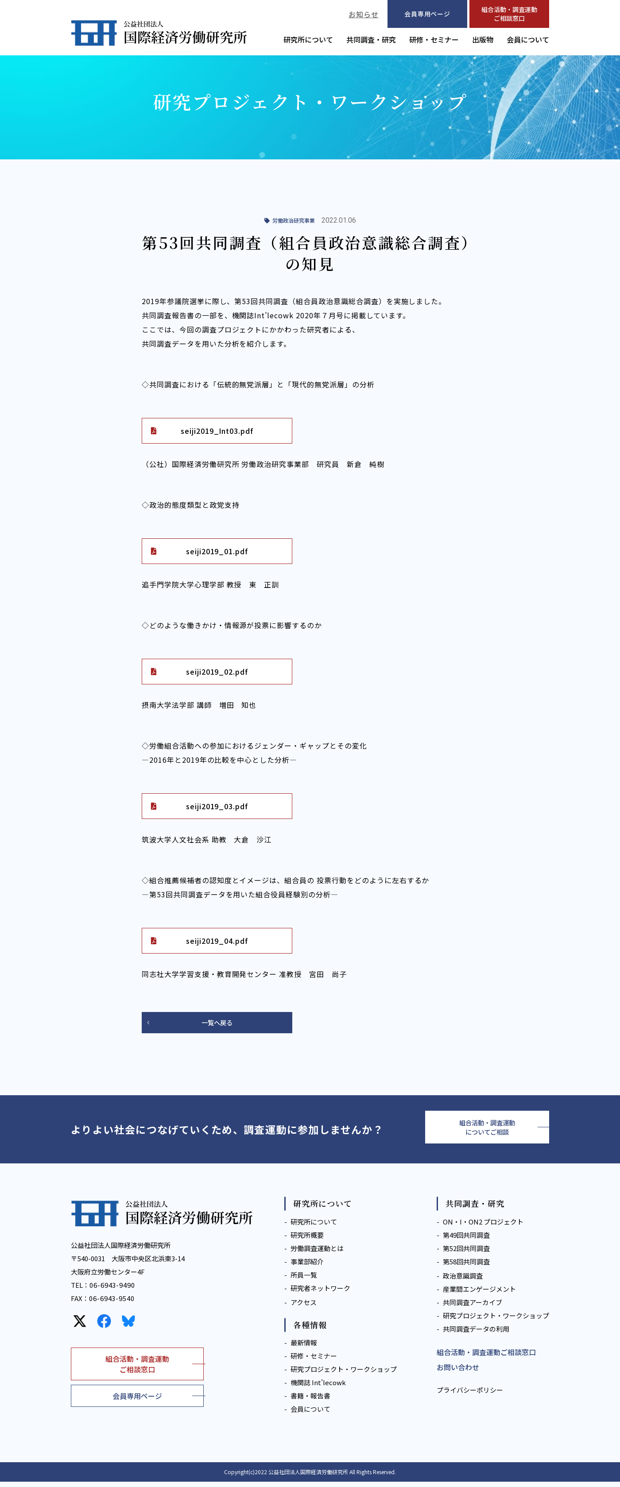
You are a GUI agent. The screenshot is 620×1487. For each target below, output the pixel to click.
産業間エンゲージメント (479, 1294)
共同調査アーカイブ (472, 1307)
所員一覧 (304, 1280)
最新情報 (304, 1347)
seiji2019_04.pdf (217, 940)
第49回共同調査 (466, 1240)
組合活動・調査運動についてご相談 (487, 1130)
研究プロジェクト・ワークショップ (344, 1374)
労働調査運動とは (317, 1253)
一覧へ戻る (217, 1023)
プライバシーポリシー (470, 1395)
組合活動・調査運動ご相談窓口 (509, 14)
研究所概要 (307, 1240)
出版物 (482, 39)
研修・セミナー (434, 39)
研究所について (308, 39)
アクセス (304, 1307)
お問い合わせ (458, 1372)
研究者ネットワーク (320, 1293)
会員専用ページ (137, 1401)
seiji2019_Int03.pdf (217, 430)
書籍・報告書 (310, 1401)
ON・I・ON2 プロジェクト (483, 1227)
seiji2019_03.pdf (217, 806)
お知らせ (364, 14)
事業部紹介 (307, 1266)
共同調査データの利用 (476, 1334)
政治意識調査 (463, 1281)
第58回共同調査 (466, 1266)
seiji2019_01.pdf (217, 551)
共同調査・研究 (371, 39)
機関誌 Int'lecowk (318, 1387)
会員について (528, 39)
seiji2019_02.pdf (217, 671)
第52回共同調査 (466, 1253)
